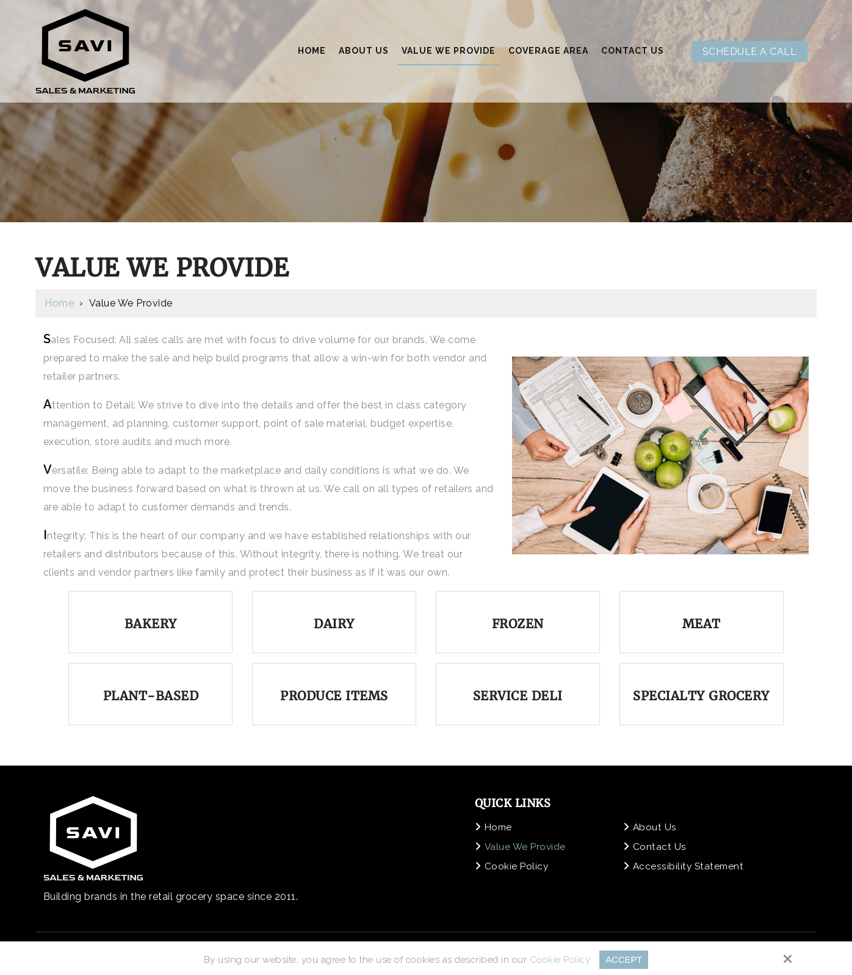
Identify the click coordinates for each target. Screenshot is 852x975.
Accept (624, 959)
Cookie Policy (559, 959)
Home (59, 303)
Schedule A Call (749, 51)
